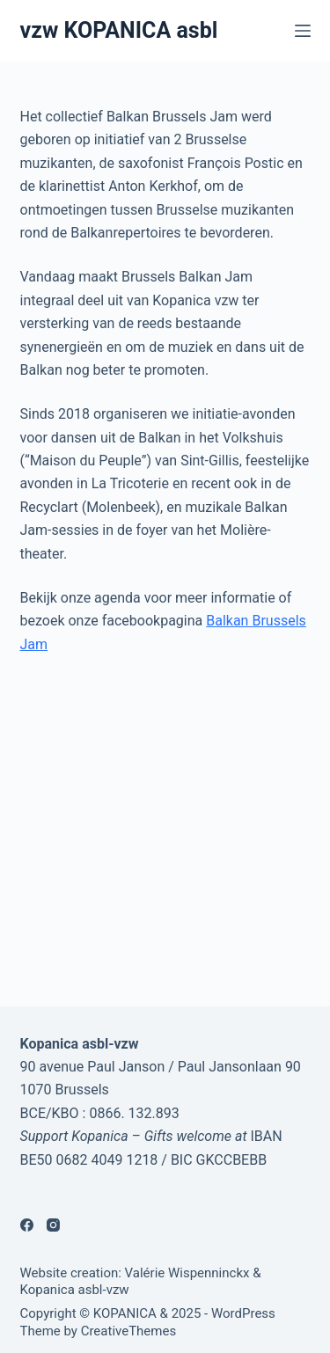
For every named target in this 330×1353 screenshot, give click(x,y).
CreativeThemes (129, 1331)
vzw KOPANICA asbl (119, 30)
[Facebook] (26, 1225)
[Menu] (303, 31)
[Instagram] (53, 1225)
